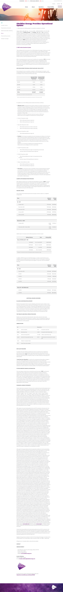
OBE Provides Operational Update (24, 47)
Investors (60, 6)
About (33, 6)
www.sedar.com (26, 523)
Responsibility (51, 6)
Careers (53, 3)
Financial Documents (5, 35)
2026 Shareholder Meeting (6, 30)
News (2, 33)
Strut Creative (60, 591)
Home (26, 6)
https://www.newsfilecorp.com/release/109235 (26, 574)
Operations (41, 6)
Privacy (48, 591)
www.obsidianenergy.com (26, 553)
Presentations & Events (6, 28)
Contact (58, 3)
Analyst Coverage (4, 38)
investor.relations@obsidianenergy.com (27, 558)
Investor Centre (4, 25)
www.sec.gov (39, 523)
